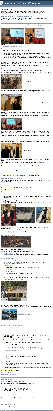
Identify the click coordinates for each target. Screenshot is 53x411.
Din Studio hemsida (50, 410)
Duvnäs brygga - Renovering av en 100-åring (43, 202)
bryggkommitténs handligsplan (14, 193)
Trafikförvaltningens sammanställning (10, 254)
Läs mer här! (39, 376)
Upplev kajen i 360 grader (8, 269)
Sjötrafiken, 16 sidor (10, 385)
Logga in (2, 6)
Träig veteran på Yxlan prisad (19, 189)
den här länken (7, 70)
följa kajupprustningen (38, 342)
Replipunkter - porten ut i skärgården (26, 397)
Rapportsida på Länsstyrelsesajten (9, 335)
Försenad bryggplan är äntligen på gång (23, 175)
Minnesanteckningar (7, 253)
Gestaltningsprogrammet (8, 273)
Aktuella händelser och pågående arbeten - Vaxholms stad (28, 267)
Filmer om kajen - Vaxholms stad (9, 271)
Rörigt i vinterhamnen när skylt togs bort (25, 370)
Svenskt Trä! (5, 195)
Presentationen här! (25, 54)
